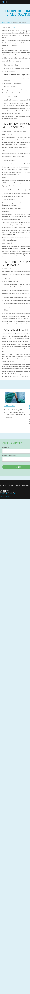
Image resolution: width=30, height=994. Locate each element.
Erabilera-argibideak (14, 485)
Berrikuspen (25, 485)
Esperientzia (3, 485)
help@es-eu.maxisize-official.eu (7, 492)
